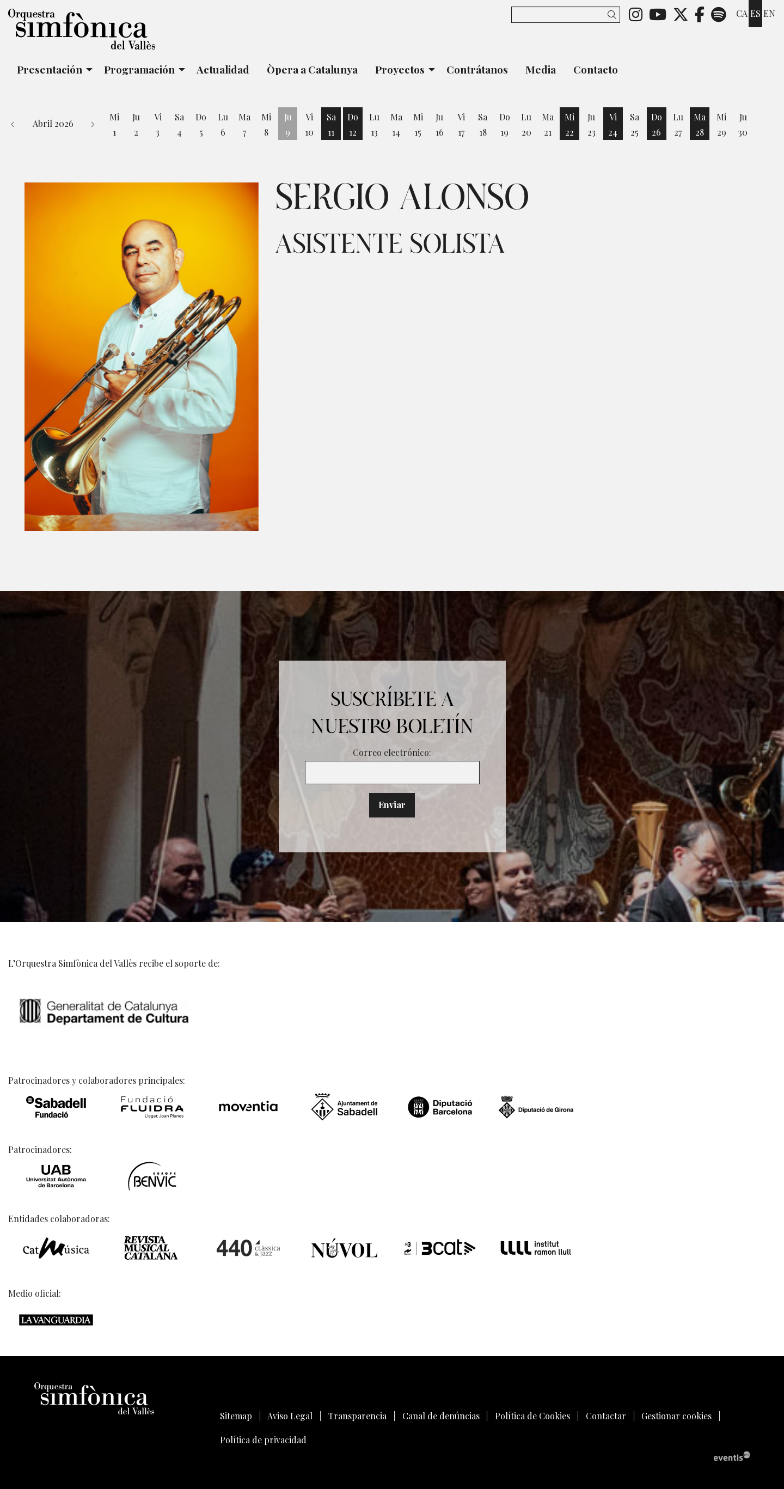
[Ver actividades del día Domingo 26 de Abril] (656, 124)
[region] (141, 357)
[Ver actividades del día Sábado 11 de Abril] (331, 124)
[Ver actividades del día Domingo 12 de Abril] (353, 124)
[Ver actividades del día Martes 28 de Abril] (699, 124)
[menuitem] (635, 13)
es (755, 13)
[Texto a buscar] (565, 15)
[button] (614, 14)
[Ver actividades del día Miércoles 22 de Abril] (569, 124)
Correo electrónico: (392, 752)
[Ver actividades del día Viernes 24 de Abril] (613, 124)
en (769, 13)
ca (742, 13)
